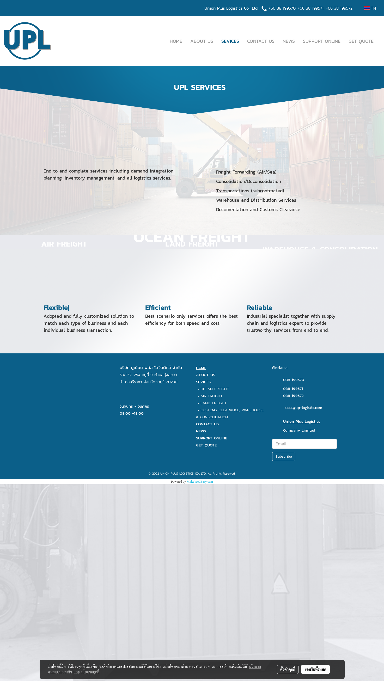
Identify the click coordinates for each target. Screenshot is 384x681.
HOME (176, 41)
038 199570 (293, 576)
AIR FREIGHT (211, 592)
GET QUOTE (361, 41)
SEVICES (230, 41)
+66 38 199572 (339, 8)
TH (370, 8)
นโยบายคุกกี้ (90, 672)
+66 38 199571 (311, 8)
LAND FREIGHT (213, 599)
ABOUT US (201, 41)
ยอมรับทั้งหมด (315, 669)
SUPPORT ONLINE (321, 41)
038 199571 (293, 585)
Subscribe (284, 653)
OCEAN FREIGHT (214, 585)
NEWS (289, 41)
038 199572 (293, 592)
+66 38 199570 (282, 8)
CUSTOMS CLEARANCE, (221, 606)
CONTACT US (261, 41)
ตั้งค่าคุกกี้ (287, 669)
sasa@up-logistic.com (303, 604)
